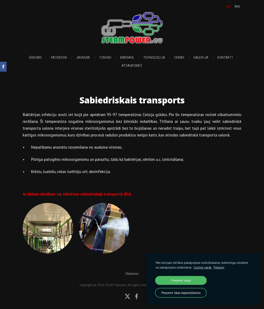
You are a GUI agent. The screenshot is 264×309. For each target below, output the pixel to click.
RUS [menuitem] (237, 6)
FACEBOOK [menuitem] (59, 57)
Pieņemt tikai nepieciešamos (181, 293)
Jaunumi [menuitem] (83, 57)
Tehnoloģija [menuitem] (154, 57)
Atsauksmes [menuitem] (132, 65)
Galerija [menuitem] (200, 57)
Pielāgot (219, 267)
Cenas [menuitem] (179, 57)
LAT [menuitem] (228, 6)
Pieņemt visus (181, 280)
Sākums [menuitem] (35, 57)
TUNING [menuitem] (105, 57)
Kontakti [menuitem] (225, 57)
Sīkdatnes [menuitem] (132, 273)
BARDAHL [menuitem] (127, 57)
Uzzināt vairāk (203, 267)
